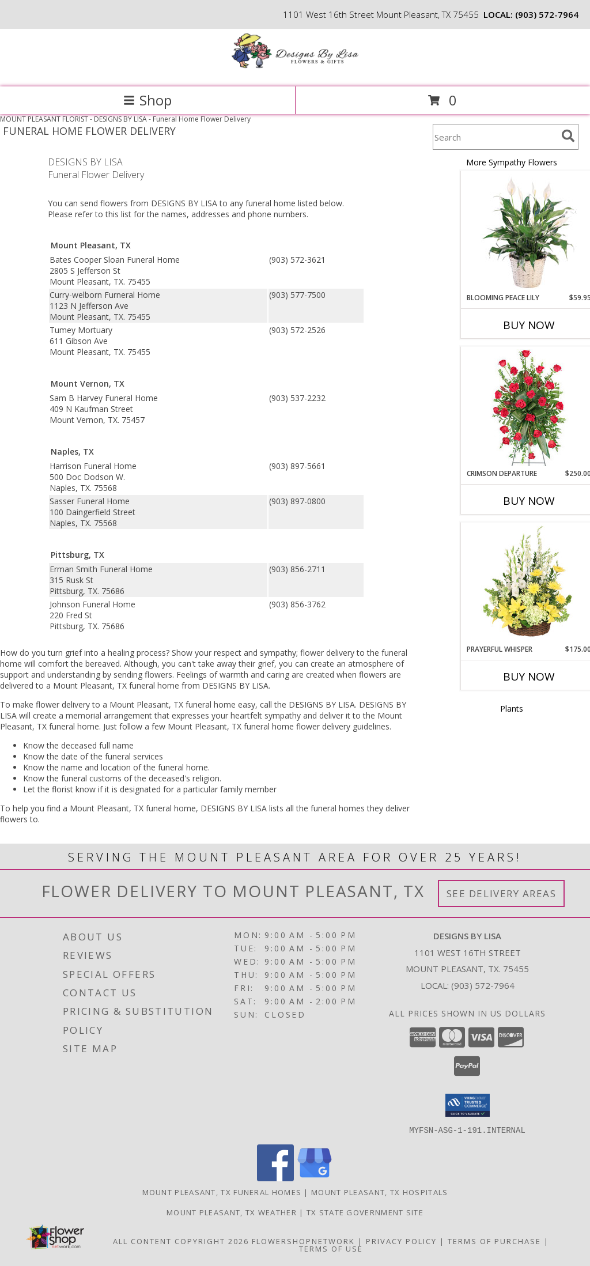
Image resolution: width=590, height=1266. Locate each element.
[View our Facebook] (275, 1177)
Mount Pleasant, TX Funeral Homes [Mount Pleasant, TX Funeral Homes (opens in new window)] (222, 1191)
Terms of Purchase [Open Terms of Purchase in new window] (494, 1240)
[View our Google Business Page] (314, 1177)
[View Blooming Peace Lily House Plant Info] (529, 232)
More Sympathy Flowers (511, 162)
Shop (147, 99)
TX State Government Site (365, 1212)
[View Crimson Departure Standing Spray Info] (529, 407)
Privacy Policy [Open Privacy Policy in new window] (401, 1240)
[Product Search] (495, 136)
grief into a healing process (115, 652)
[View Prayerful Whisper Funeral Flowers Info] (529, 584)
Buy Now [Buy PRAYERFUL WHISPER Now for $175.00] (529, 676)
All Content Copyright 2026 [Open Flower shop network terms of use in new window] (181, 1240)
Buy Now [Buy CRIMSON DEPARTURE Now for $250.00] (529, 500)
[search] (568, 136)
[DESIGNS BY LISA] (295, 70)
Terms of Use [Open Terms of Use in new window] (331, 1248)
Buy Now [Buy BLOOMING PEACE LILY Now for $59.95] (529, 325)
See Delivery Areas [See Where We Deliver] (502, 893)
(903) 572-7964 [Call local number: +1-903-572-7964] (546, 14)
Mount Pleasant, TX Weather (232, 1212)
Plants (511, 708)
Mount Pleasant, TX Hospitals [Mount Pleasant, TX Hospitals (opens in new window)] (379, 1191)
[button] (467, 1105)
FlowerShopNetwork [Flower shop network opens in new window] (303, 1240)
